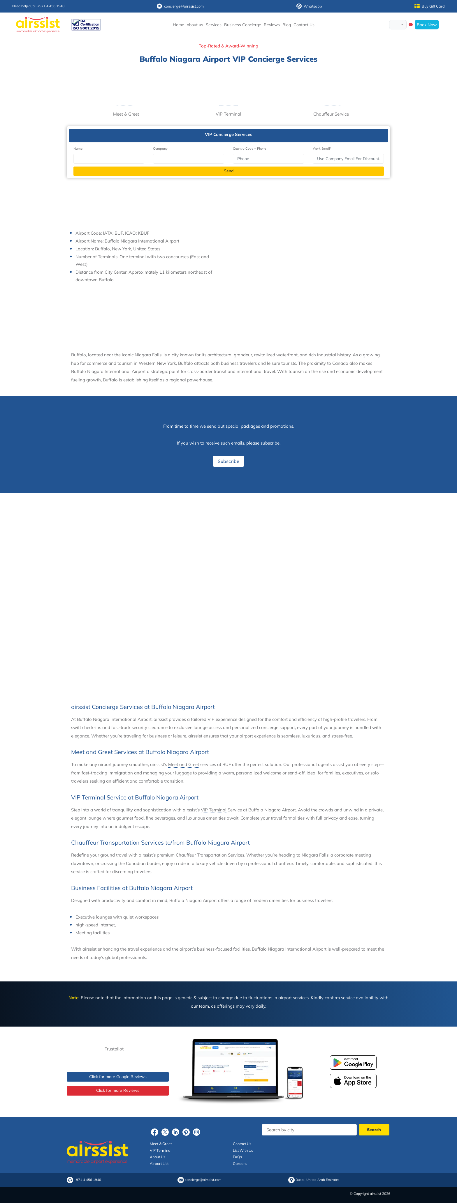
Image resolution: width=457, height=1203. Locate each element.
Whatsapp (309, 6)
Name (77, 148)
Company (160, 148)
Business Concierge (242, 24)
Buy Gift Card (429, 6)
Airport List (159, 1163)
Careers (240, 1163)
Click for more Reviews (117, 1090)
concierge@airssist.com (180, 6)
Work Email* (322, 148)
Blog (286, 24)
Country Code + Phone (249, 148)
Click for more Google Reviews (118, 1076)
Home (178, 24)
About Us (157, 1156)
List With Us (243, 1150)
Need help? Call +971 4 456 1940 (38, 6)
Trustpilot (114, 1049)
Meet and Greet (183, 764)
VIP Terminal (213, 810)
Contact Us (303, 24)
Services (214, 24)
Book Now (427, 24)
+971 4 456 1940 (87, 1179)
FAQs (237, 1156)
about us (195, 24)
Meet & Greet (161, 1143)
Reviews (272, 24)
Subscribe (228, 461)
